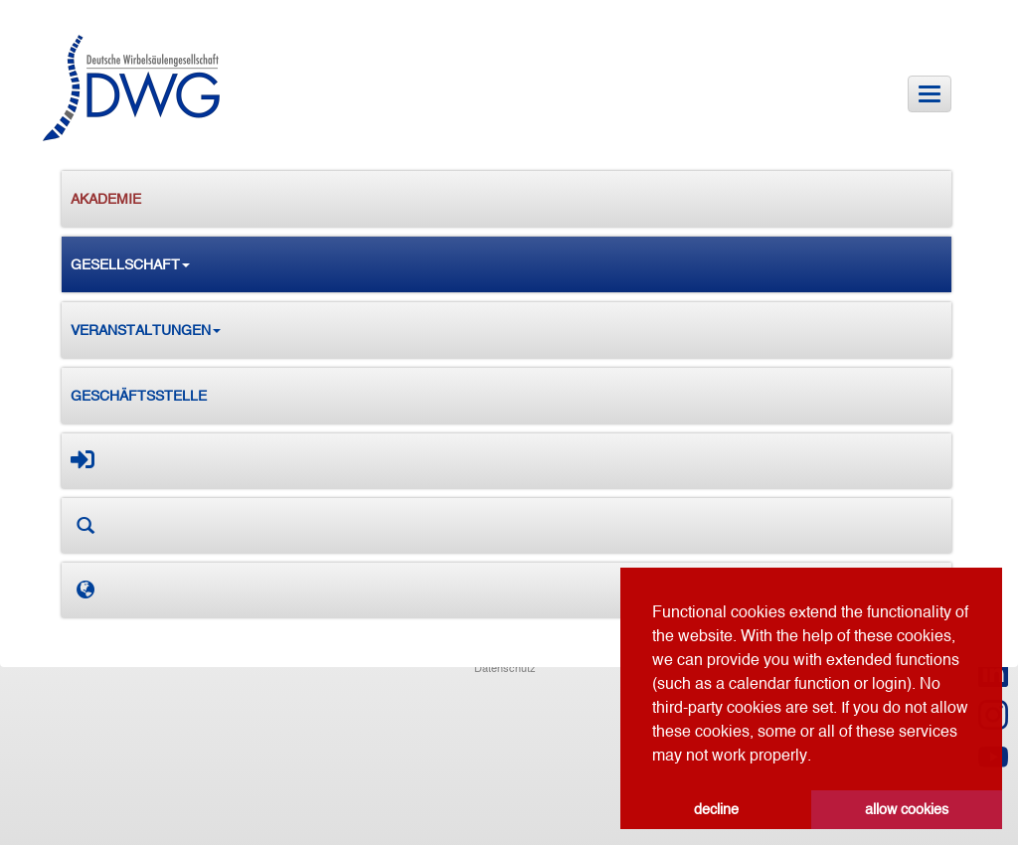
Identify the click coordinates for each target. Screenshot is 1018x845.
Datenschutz (505, 668)
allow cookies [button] (906, 809)
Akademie (106, 199)
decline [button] (716, 809)
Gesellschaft (130, 264)
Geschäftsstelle (139, 396)
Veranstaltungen (146, 330)
